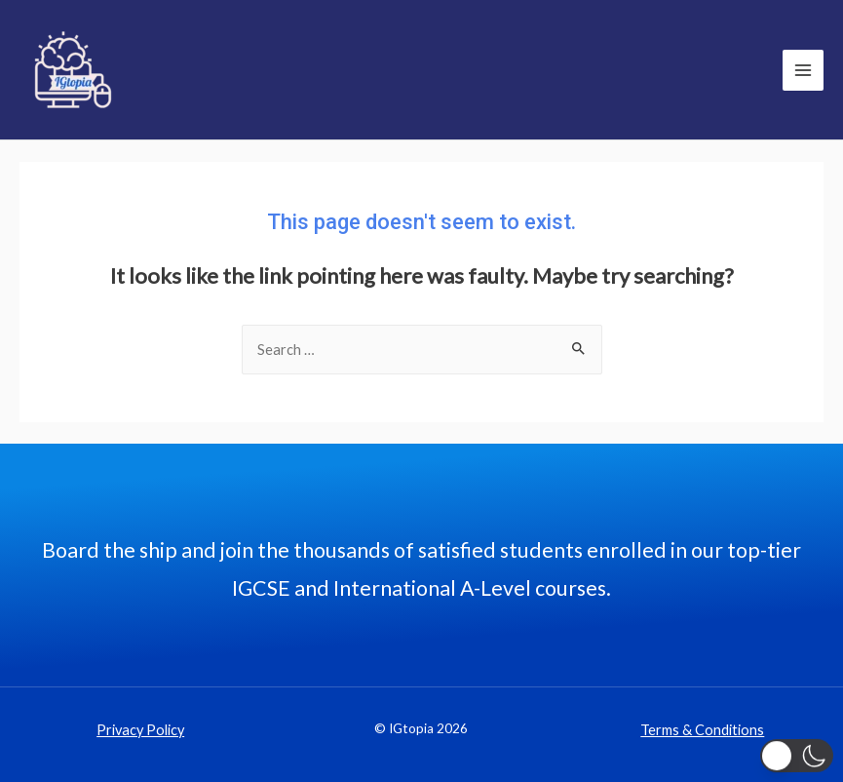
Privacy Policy (140, 730)
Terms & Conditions (702, 730)
